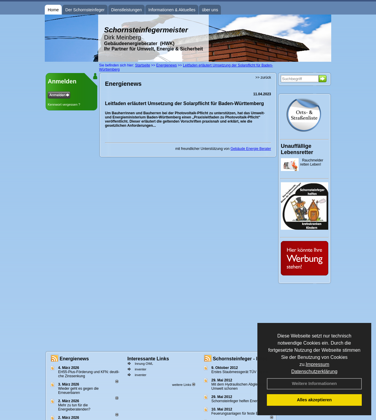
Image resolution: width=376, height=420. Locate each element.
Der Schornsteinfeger (84, 9)
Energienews (74, 358)
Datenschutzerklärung (314, 371)
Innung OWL (144, 363)
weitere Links (183, 384)
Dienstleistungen (126, 9)
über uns (210, 9)
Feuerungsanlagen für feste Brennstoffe (242, 413)
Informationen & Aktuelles (171, 9)
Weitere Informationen (314, 383)
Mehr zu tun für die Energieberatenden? (74, 407)
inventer (140, 369)
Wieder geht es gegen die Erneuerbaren (78, 390)
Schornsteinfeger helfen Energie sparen (242, 401)
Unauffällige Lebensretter (297, 149)
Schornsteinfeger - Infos (240, 358)
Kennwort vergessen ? (64, 104)
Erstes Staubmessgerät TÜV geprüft (240, 372)
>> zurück (263, 77)
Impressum (317, 364)
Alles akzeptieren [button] (314, 399)
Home (53, 9)
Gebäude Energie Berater (250, 149)
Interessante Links (148, 358)
